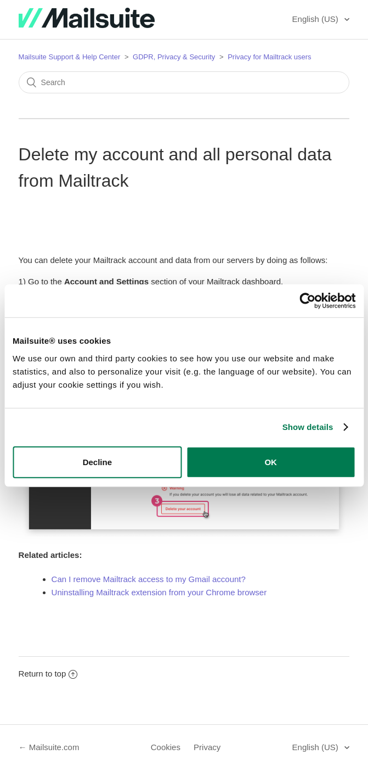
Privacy (207, 747)
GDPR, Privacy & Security (175, 57)
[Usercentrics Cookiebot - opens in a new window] (307, 301)
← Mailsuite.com (49, 747)
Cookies (165, 747)
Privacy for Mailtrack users (269, 57)
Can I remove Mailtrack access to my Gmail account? (149, 579)
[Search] (184, 82)
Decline (97, 461)
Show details (307, 427)
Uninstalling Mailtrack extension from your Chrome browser (159, 592)
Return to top (48, 673)
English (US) (316, 19)
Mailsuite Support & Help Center (70, 57)
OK (270, 461)
